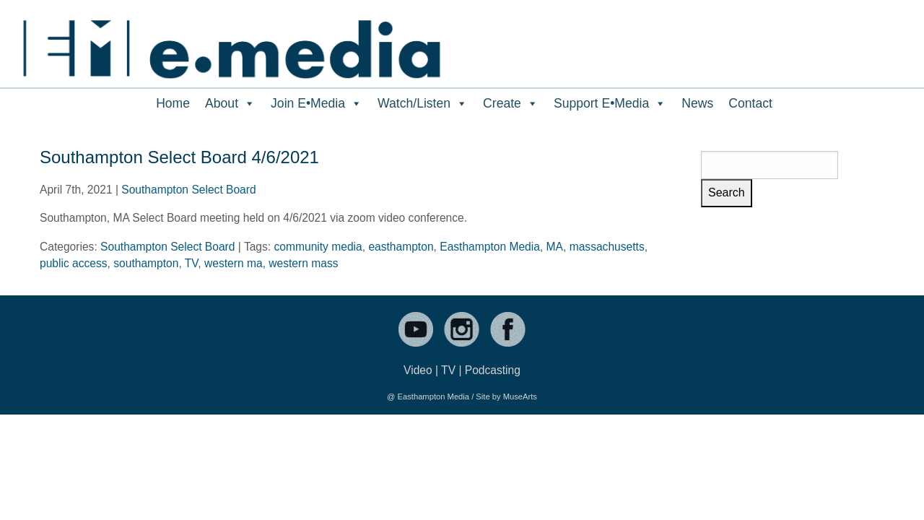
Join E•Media (316, 103)
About (230, 103)
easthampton (400, 246)
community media (318, 246)
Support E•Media (610, 103)
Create (511, 103)
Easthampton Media (490, 246)
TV (192, 263)
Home (173, 103)
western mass (303, 263)
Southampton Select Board (188, 189)
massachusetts (607, 246)
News (697, 103)
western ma (233, 263)
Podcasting (492, 370)
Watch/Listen (423, 103)
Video (418, 370)
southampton (145, 263)
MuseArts (520, 396)
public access (74, 263)
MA (554, 246)
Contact (750, 103)
